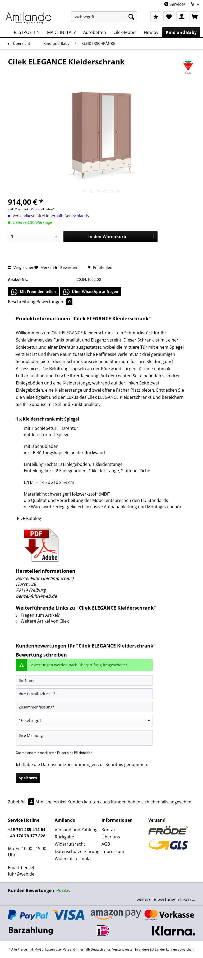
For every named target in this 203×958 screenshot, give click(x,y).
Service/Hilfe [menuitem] (179, 4)
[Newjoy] (151, 32)
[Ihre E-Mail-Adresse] (84, 693)
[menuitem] (104, 19)
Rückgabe (64, 837)
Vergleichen (21, 267)
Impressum (113, 851)
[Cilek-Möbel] (125, 32)
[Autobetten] (95, 32)
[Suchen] (131, 16)
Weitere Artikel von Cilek (42, 621)
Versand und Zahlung (76, 830)
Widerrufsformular (73, 858)
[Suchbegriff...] (104, 16)
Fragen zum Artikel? (38, 615)
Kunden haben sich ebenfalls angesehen (151, 802)
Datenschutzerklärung (77, 851)
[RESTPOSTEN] (26, 32)
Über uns (111, 837)
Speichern (28, 777)
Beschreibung (21, 302)
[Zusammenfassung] (84, 707)
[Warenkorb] (194, 16)
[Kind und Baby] (181, 32)
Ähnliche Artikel (50, 802)
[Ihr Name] (84, 680)
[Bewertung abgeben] (84, 720)
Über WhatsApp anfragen (90, 292)
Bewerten (66, 267)
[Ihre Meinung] (84, 738)
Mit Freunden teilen (33, 292)
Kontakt (109, 830)
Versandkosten (123, 949)
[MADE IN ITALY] (61, 32)
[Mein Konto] (181, 16)
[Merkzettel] (168, 16)
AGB (106, 844)
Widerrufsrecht (70, 844)
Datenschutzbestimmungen (69, 764)
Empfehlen (99, 267)
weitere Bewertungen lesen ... (166, 899)
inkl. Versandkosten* (39, 209)
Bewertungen (54, 302)
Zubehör (21, 802)
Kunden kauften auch (88, 802)
